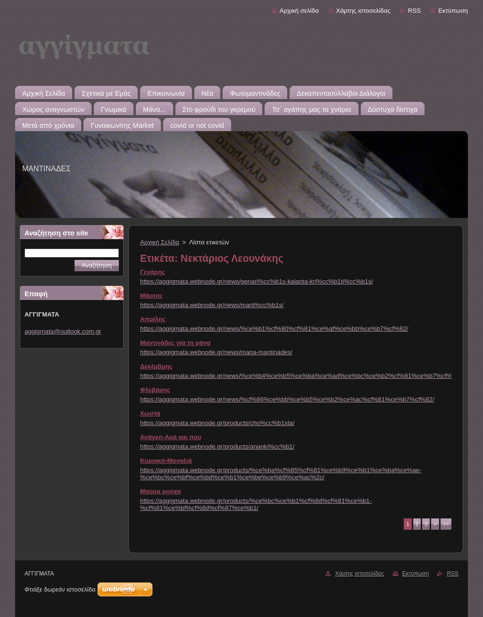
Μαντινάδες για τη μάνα (175, 342)
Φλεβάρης (155, 389)
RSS (414, 10)
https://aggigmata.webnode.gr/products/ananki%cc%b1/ (217, 446)
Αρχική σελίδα (299, 10)
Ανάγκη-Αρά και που (170, 437)
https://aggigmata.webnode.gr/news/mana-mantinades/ (216, 352)
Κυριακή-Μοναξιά (166, 460)
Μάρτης (151, 295)
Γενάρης (152, 271)
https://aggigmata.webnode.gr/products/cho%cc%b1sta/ (217, 422)
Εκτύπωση (453, 10)
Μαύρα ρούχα (160, 491)
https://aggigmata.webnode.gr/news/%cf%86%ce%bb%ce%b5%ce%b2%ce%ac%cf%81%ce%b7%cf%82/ (287, 399)
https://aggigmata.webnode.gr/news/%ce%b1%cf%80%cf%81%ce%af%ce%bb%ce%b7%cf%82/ (274, 328)
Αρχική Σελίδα (159, 242)
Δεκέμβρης (156, 366)
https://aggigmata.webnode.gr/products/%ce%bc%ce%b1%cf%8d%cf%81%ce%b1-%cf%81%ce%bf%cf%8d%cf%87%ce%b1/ (256, 504)
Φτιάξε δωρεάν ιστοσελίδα (60, 589)
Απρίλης (153, 319)
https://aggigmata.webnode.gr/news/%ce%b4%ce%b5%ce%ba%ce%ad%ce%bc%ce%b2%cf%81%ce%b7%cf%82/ (300, 375)
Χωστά (150, 413)
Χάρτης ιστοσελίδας (363, 10)
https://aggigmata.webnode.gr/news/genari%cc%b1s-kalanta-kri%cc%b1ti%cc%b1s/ (256, 281)
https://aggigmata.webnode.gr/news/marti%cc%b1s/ (212, 304)
